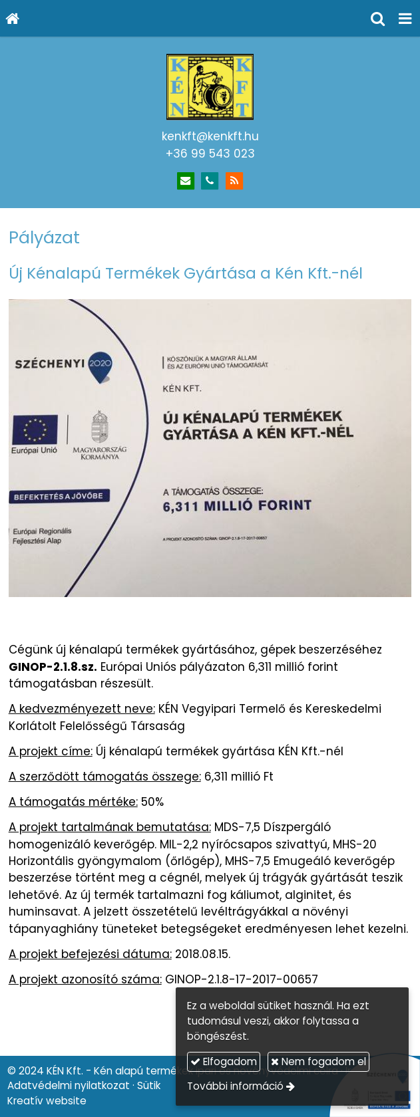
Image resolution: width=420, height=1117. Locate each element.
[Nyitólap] (12, 18)
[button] (405, 18)
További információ (235, 1086)
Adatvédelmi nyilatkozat (68, 1085)
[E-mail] (186, 181)
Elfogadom (223, 1061)
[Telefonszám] (210, 181)
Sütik (148, 1085)
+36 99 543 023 (210, 154)
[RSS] (234, 181)
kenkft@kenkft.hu (210, 136)
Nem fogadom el (318, 1061)
